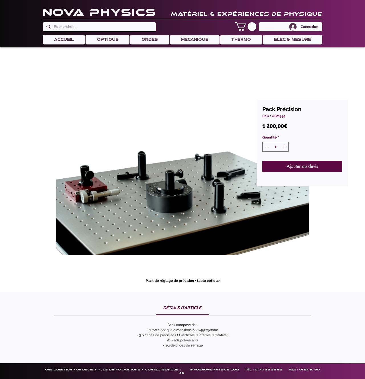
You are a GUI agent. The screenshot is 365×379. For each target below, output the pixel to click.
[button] (245, 26)
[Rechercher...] (99, 26)
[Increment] (284, 146)
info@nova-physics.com (214, 369)
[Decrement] (266, 146)
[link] (182, 307)
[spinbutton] (275, 146)
